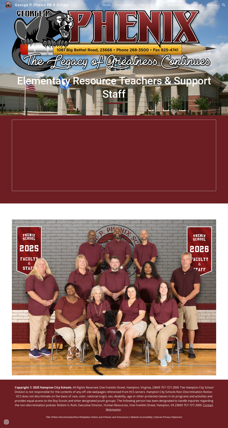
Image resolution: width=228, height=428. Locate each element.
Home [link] (106, 5)
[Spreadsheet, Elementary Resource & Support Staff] (114, 155)
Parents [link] (193, 5)
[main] (114, 89)
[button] (224, 5)
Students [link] (173, 5)
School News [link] (123, 5)
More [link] (210, 5)
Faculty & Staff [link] (149, 5)
